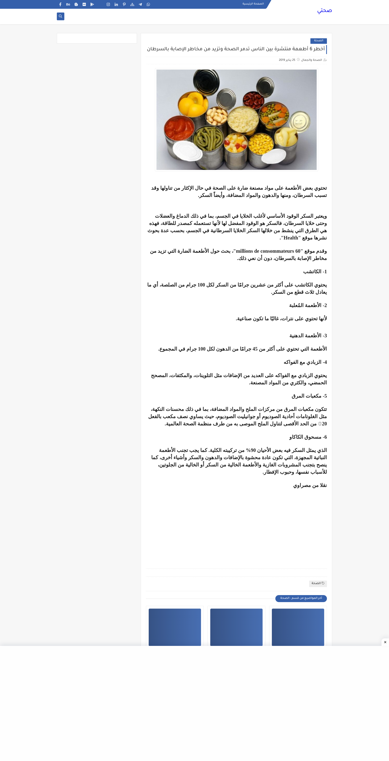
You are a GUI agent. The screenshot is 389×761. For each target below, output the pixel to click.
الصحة (318, 41)
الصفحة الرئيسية (253, 4)
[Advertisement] (285, 523)
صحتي (324, 11)
